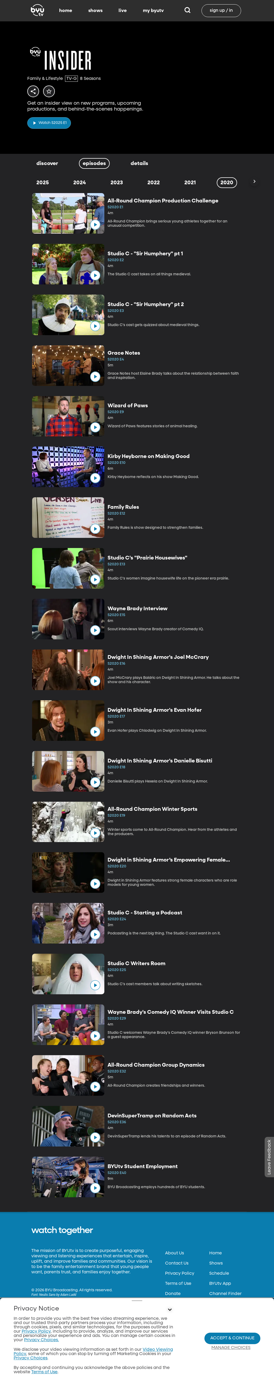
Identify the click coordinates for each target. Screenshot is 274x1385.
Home (215, 1253)
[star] (52, 91)
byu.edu (40, 1342)
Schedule (219, 1273)
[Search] (187, 10)
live (123, 10)
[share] (34, 91)
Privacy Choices (182, 1324)
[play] (49, 121)
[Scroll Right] (254, 181)
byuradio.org (44, 1353)
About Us (174, 1253)
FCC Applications (183, 1314)
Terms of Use (178, 1284)
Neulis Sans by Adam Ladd (57, 1295)
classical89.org (46, 1363)
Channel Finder (225, 1294)
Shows (216, 1263)
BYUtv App (220, 1284)
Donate (173, 1294)
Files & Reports (180, 1304)
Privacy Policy (179, 1273)
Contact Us (176, 1263)
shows (95, 10)
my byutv (153, 10)
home (65, 10)
